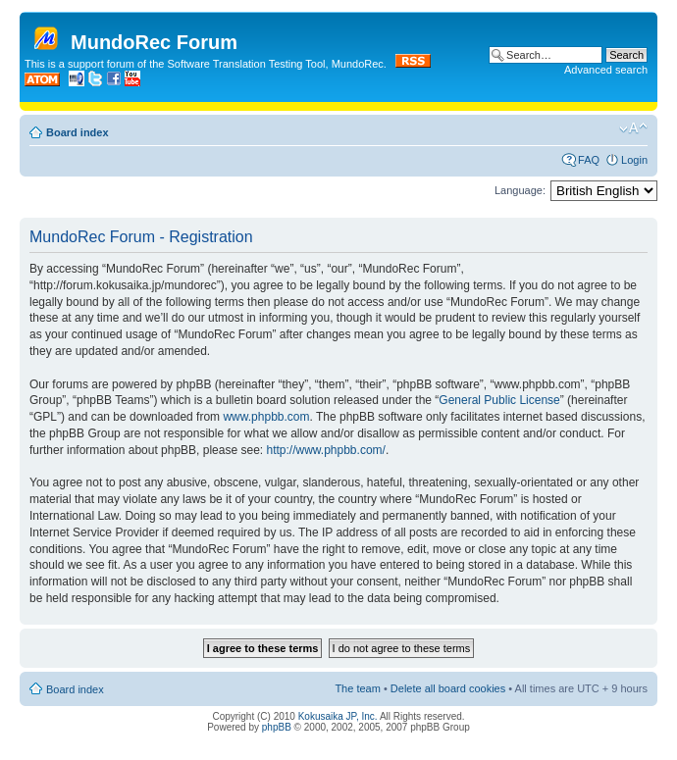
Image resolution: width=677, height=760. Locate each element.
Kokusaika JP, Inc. (338, 716)
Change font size (633, 128)
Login (634, 160)
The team (357, 688)
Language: (520, 190)
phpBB (276, 727)
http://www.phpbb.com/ (325, 450)
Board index (77, 132)
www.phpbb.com (266, 417)
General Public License (499, 400)
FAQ (588, 160)
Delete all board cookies (448, 688)
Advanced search (606, 70)
